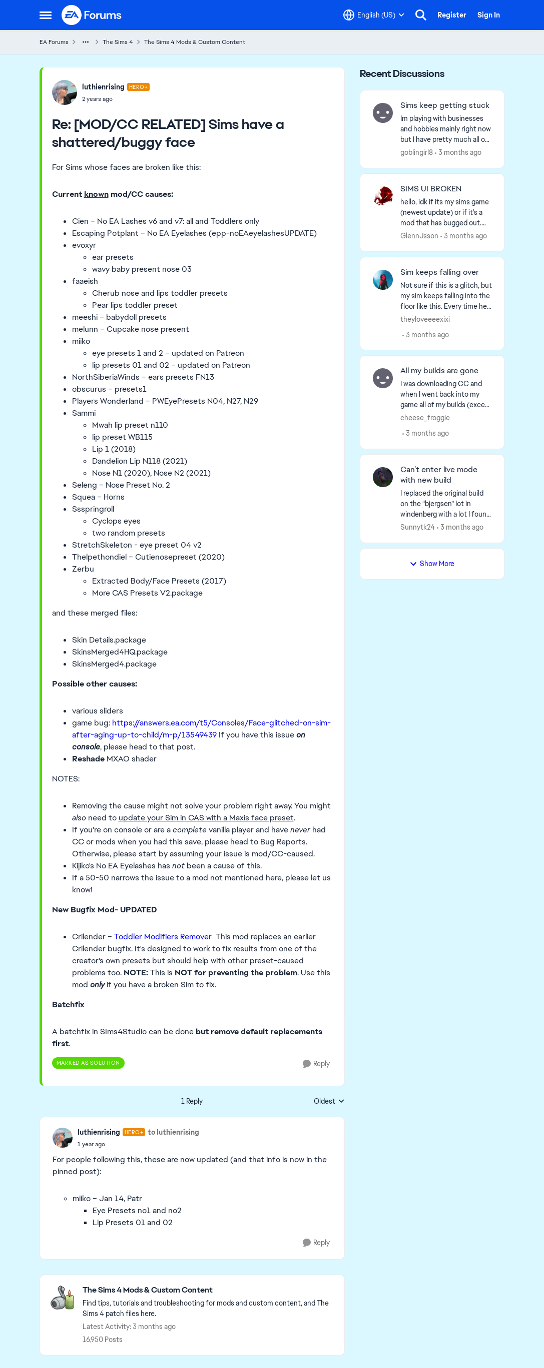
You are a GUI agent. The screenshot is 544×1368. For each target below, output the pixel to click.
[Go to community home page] (92, 15)
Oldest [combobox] (329, 1102)
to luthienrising (173, 1132)
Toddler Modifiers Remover (163, 936)
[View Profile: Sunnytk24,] (383, 477)
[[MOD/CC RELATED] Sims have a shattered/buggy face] (116, 98)
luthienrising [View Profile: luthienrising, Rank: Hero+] (103, 86)
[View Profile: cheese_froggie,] (383, 378)
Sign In (488, 14)
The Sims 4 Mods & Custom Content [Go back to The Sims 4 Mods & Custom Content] (194, 42)
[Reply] (316, 1064)
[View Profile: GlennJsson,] (383, 196)
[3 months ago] (458, 152)
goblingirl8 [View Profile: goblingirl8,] (416, 152)
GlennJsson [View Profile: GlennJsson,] (419, 235)
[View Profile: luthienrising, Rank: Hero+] (64, 92)
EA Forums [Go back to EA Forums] (54, 42)
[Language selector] (374, 15)
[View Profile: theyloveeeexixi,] (383, 280)
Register (451, 14)
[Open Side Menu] (46, 14)
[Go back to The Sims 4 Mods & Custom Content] (208, 1290)
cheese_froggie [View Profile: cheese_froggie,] (425, 417)
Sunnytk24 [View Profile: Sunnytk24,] (417, 527)
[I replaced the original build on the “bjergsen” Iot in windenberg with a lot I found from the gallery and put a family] (446, 504)
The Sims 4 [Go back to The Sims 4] (118, 42)
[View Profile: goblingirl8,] (383, 113)
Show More (431, 563)
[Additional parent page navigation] (86, 42)
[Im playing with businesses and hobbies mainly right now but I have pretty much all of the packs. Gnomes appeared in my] (446, 129)
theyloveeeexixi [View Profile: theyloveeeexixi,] (425, 318)
